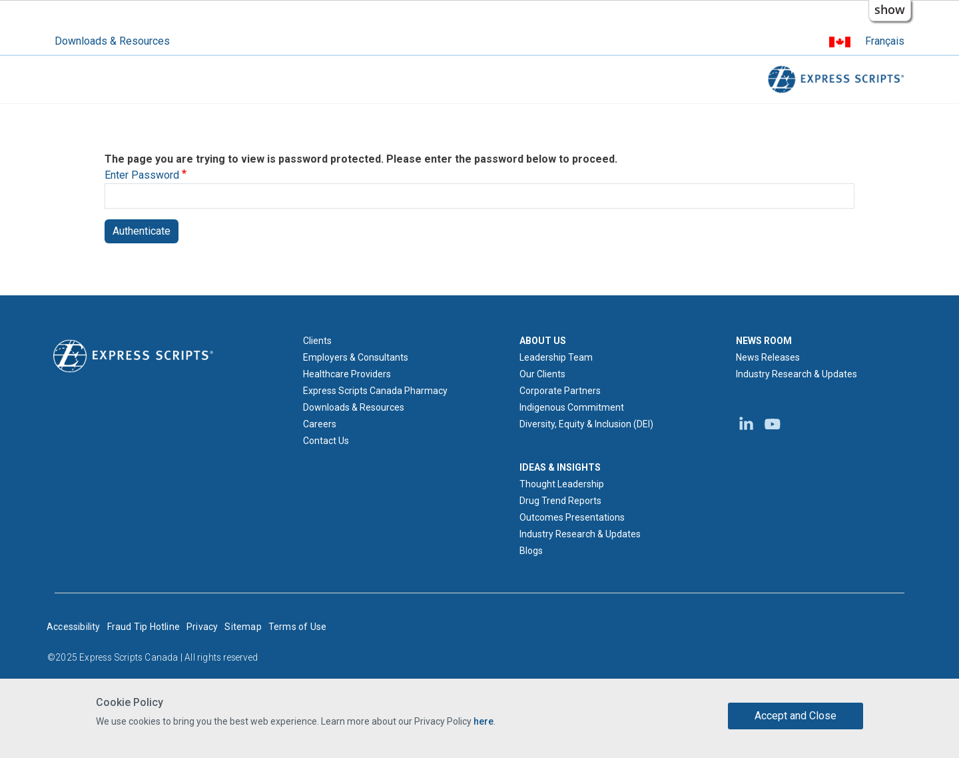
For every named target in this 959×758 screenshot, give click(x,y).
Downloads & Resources (112, 41)
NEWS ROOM (764, 340)
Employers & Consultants (355, 357)
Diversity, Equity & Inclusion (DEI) (586, 424)
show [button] (889, 9)
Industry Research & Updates (580, 534)
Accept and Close (795, 715)
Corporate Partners (560, 390)
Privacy (202, 626)
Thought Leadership (561, 484)
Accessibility (74, 626)
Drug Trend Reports (560, 500)
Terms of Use (297, 626)
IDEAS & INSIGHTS (560, 467)
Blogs (531, 550)
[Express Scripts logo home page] (133, 355)
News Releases (768, 357)
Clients (317, 340)
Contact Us (326, 440)
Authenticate (141, 231)
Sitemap (242, 626)
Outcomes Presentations (572, 517)
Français (884, 41)
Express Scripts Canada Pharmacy (375, 390)
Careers (319, 424)
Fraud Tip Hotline (143, 626)
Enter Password (142, 175)
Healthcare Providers (347, 374)
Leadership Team (556, 357)
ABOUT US (542, 340)
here (483, 721)
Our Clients (542, 374)
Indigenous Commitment (571, 407)
